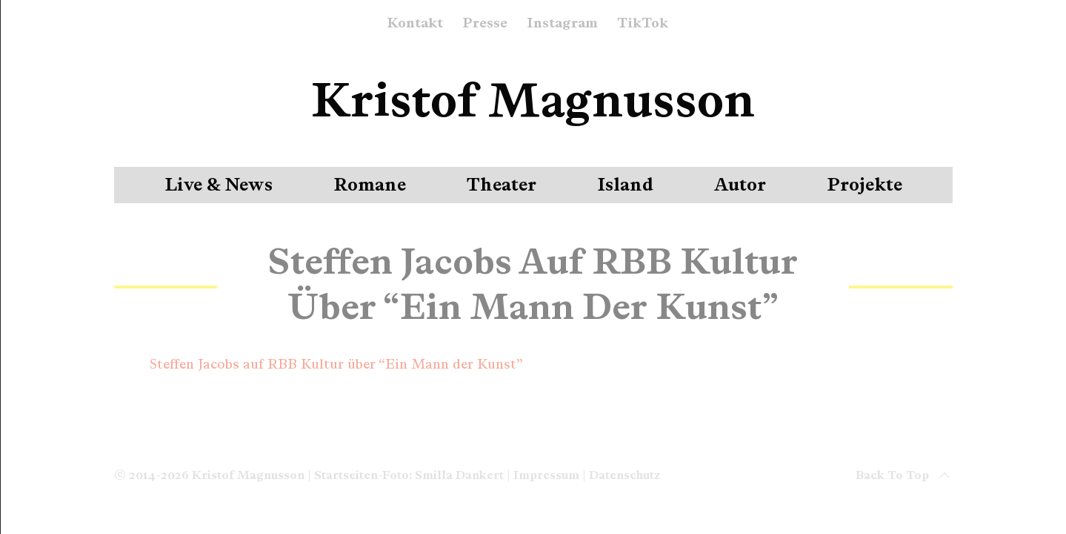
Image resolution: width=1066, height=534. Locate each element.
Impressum (546, 475)
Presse (484, 23)
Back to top (904, 475)
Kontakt (415, 23)
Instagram (562, 23)
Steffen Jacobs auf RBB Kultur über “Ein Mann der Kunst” (336, 364)
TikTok (642, 23)
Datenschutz (624, 475)
